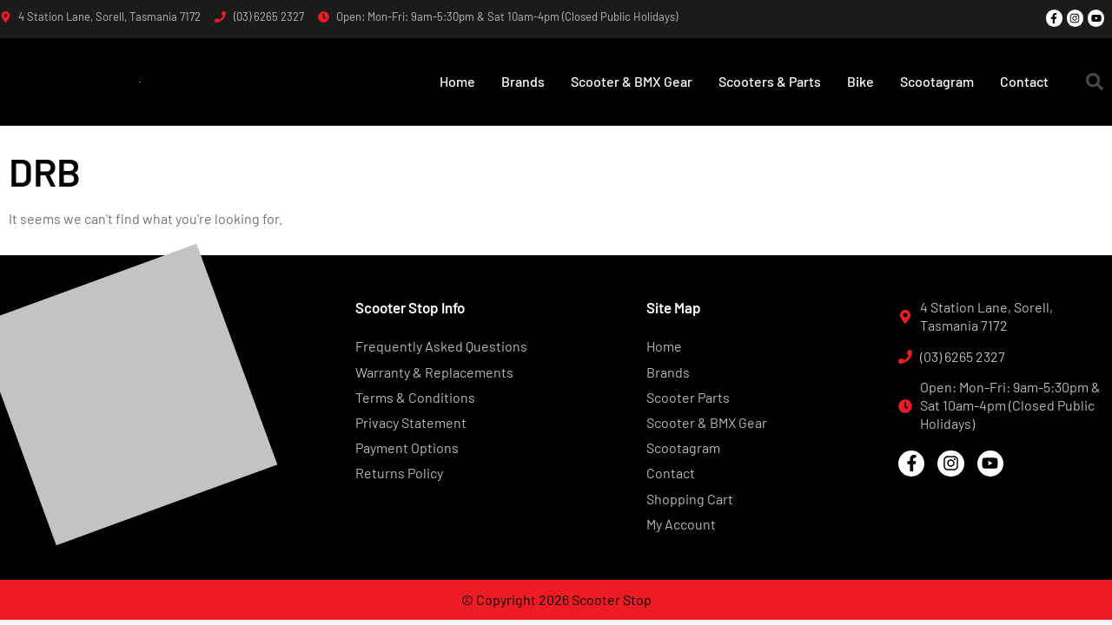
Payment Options (407, 447)
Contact (1024, 81)
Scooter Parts (688, 397)
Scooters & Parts (769, 81)
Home (457, 81)
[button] (1094, 81)
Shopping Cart (689, 498)
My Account (681, 524)
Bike (860, 81)
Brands (523, 81)
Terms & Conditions (415, 397)
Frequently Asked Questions (441, 346)
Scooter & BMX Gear (631, 81)
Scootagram (937, 81)
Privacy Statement (411, 422)
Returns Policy (399, 472)
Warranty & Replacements (434, 372)
